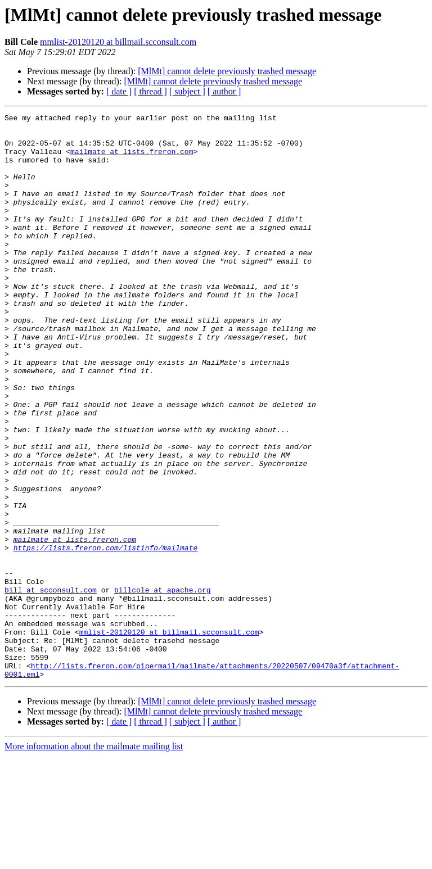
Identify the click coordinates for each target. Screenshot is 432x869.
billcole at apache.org (162, 686)
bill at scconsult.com (50, 686)
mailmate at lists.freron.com (131, 160)
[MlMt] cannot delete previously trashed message (227, 71)
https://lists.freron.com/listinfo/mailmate (106, 635)
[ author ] (224, 91)
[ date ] (119, 91)
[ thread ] (150, 91)
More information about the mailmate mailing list (93, 859)
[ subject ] (187, 91)
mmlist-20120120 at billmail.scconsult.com (118, 42)
